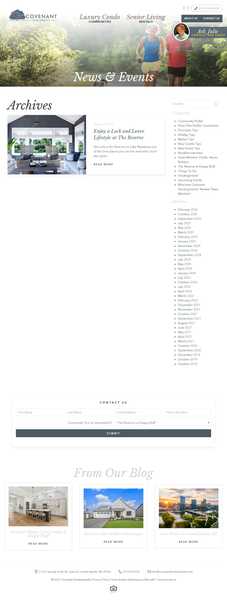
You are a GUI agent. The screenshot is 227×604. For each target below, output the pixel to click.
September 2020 (189, 350)
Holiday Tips (186, 135)
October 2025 (187, 214)
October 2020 (187, 346)
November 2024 (189, 246)
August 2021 (186, 323)
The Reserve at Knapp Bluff (196, 166)
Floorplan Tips (188, 130)
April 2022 (185, 291)
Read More (103, 164)
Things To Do (187, 171)
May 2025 (184, 228)
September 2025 (189, 218)
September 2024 (189, 255)
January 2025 (187, 241)
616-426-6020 (206, 8)
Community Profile (190, 121)
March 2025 (186, 232)
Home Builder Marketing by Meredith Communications (143, 579)
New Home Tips (189, 148)
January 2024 (187, 273)
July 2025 (184, 223)
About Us (190, 18)
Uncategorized (188, 175)
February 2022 (188, 300)
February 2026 (188, 209)
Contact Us (211, 18)
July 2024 (184, 259)
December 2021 (189, 305)
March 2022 (186, 296)
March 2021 (186, 341)
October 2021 (187, 314)
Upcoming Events (190, 180)
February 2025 (188, 237)
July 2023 (184, 277)
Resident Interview (190, 153)
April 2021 (185, 336)
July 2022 (184, 287)
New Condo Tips (189, 144)
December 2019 (189, 355)
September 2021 (189, 318)
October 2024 (187, 250)
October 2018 (187, 364)
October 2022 (187, 282)
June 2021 (185, 327)
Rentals (146, 19)
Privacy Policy (101, 579)
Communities (99, 19)
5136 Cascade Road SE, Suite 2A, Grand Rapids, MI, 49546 (75, 571)
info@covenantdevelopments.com (172, 571)
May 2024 (184, 264)
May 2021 (184, 332)
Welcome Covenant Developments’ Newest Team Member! (198, 189)
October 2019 (187, 359)
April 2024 (185, 268)
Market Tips (186, 139)
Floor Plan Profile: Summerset (198, 125)
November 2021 (189, 309)
